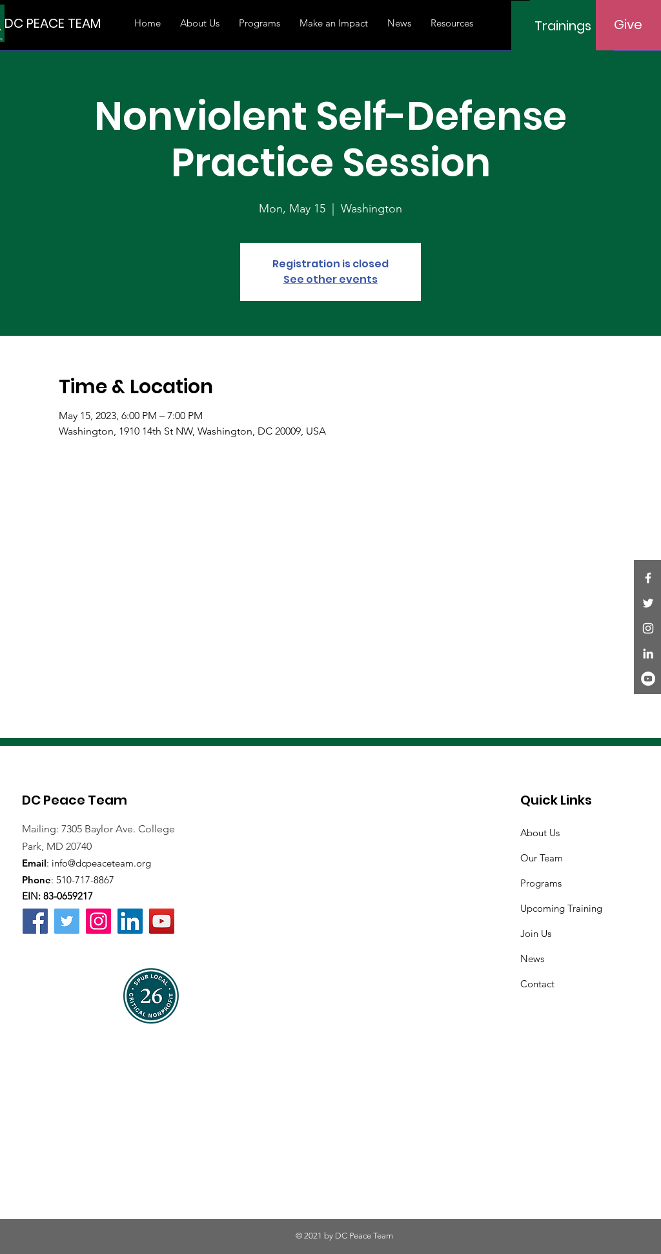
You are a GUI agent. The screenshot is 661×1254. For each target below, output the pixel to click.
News (532, 958)
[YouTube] (648, 679)
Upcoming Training (561, 908)
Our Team (541, 858)
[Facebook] (648, 578)
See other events (330, 279)
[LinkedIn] (648, 653)
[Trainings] (562, 26)
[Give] (628, 24)
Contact (537, 984)
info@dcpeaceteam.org (101, 863)
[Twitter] (648, 603)
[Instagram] (648, 628)
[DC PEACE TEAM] (53, 23)
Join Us (535, 933)
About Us (540, 833)
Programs (541, 883)
